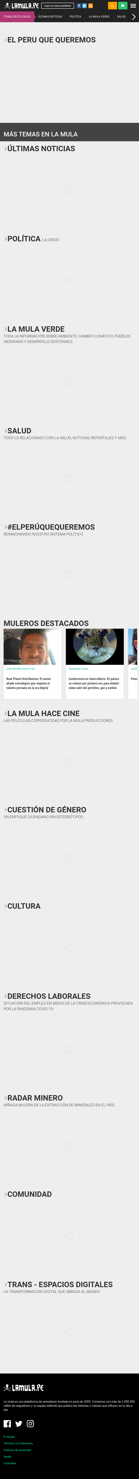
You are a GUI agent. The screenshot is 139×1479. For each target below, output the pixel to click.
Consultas (10, 1463)
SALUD (121, 16)
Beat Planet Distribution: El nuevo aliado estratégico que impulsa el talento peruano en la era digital (28, 683)
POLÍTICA (75, 16)
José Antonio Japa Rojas (20, 669)
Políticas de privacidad (17, 1450)
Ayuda (7, 1456)
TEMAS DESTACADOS (17, 16)
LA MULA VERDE (99, 16)
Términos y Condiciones (18, 1443)
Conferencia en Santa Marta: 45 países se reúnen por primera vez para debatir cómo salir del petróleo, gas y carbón (94, 683)
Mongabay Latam (78, 669)
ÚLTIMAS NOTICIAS (50, 16)
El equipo (9, 1436)
